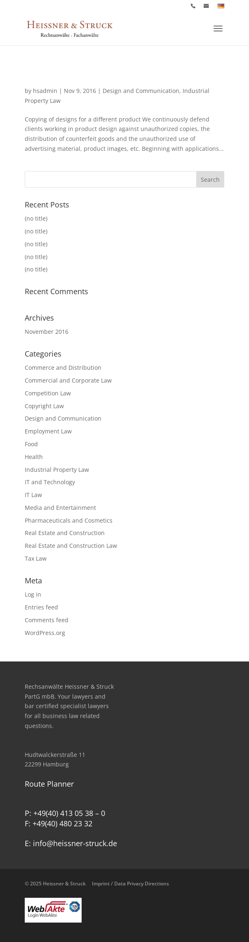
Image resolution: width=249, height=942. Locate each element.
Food (31, 444)
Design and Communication (141, 91)
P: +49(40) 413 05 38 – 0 (65, 813)
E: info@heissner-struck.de (71, 843)
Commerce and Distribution (63, 367)
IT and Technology (50, 482)
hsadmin (45, 91)
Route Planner (49, 784)
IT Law (33, 495)
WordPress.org (45, 633)
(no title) (36, 218)
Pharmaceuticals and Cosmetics (69, 520)
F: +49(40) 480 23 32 (58, 823)
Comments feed (46, 620)
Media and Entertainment (60, 507)
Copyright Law (44, 406)
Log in (33, 594)
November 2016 (46, 331)
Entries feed (41, 607)
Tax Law (36, 558)
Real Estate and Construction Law (71, 546)
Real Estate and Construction (65, 533)
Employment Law (48, 431)
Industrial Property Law (57, 469)
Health (34, 457)
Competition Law (48, 393)
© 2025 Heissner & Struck (97, 883)
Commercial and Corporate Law (68, 380)
